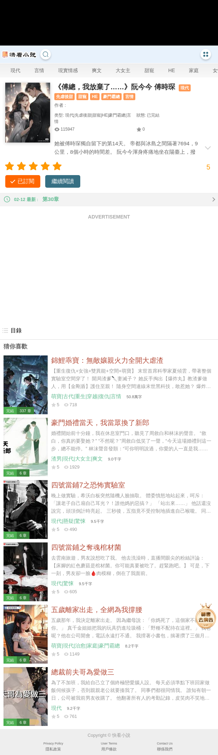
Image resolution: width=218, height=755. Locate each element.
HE (171, 70)
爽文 (97, 70)
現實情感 (68, 70)
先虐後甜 (64, 96)
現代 (15, 70)
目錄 (12, 330)
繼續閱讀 (63, 181)
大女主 (123, 70)
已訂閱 (26, 181)
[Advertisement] (109, 273)
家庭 (194, 70)
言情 (39, 70)
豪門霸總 (111, 96)
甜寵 (149, 70)
